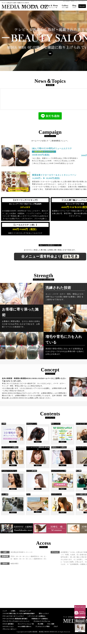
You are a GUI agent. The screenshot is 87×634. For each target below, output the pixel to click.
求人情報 (40, 624)
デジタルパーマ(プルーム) (42, 621)
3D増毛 (13, 611)
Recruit (82, 6)
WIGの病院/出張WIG (24, 626)
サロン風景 (50, 624)
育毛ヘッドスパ (44, 613)
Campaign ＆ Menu (49, 6)
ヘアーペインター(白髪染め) (37, 616)
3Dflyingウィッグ (25, 611)
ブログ (56, 626)
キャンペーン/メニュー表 (26, 624)
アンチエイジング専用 (42, 626)
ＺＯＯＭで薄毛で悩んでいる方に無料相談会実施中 (19, 613)
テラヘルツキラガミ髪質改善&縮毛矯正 (15, 618)
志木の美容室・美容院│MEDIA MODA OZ (42, 631)
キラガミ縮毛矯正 (8, 624)
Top (23, 6)
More (13, 442)
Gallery (65, 6)
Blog (74, 6)
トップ (5, 611)
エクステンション (8, 626)
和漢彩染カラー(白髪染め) (40, 618)
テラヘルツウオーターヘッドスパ (13, 616)
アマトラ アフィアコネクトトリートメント (16, 621)
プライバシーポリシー (10, 629)
